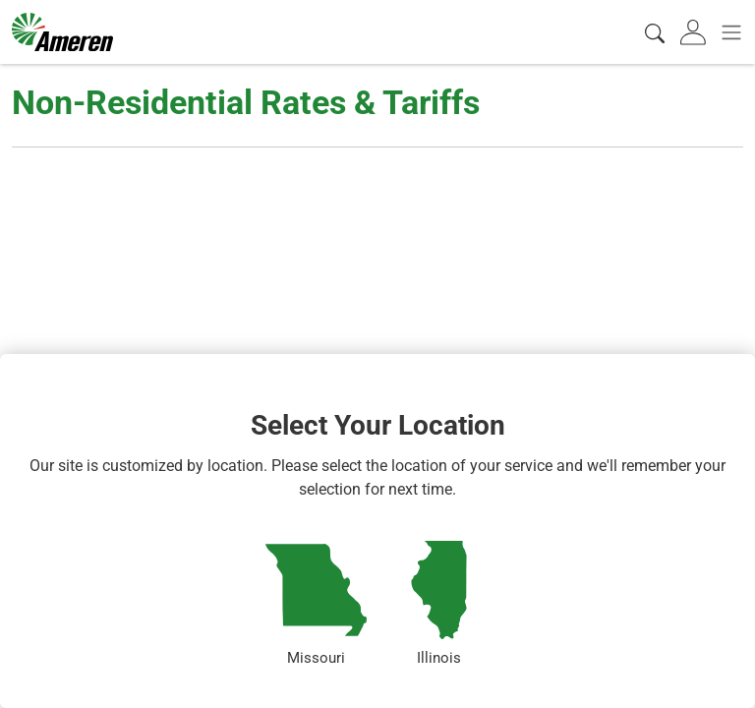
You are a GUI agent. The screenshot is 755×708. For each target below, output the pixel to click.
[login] (695, 32)
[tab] (695, 32)
